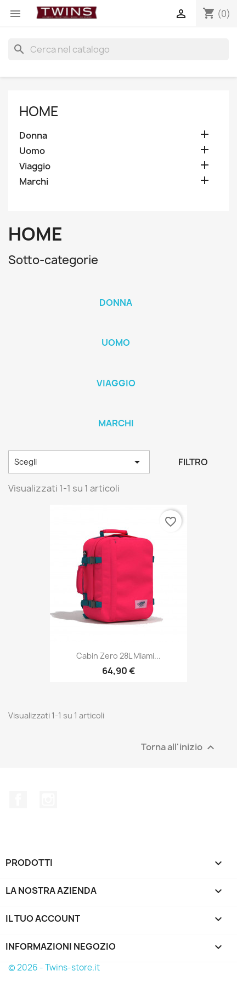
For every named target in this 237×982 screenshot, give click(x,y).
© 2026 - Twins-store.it (54, 967)
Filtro (193, 462)
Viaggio (34, 166)
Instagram (48, 799)
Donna (33, 135)
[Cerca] (118, 49)
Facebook (18, 799)
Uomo (32, 151)
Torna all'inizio (179, 748)
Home (39, 111)
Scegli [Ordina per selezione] (79, 462)
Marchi (33, 181)
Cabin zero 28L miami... (118, 655)
